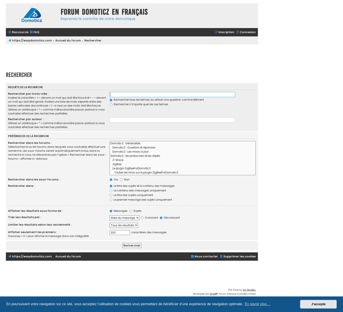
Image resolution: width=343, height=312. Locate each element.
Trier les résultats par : (24, 217)
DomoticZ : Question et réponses (182, 148)
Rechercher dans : (21, 186)
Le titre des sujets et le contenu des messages (142, 186)
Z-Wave (182, 160)
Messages (119, 211)
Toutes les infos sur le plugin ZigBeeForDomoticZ (182, 173)
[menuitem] (34, 32)
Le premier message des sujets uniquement (141, 199)
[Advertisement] (132, 56)
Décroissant (170, 217)
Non (125, 179)
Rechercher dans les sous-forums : (34, 179)
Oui (114, 179)
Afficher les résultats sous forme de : (35, 211)
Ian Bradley (249, 290)
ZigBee (182, 164)
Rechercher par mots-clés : (28, 94)
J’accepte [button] (318, 304)
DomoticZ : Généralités (182, 143)
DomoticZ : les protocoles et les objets (182, 156)
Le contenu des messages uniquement (138, 190)
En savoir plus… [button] (257, 304)
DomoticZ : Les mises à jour (182, 152)
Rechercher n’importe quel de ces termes (139, 104)
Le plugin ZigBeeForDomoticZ (182, 168)
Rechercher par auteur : (25, 119)
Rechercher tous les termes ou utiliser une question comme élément (157, 100)
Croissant (149, 217)
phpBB (213, 294)
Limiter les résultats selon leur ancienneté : (39, 224)
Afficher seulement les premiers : (32, 232)
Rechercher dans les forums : (29, 143)
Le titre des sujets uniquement (131, 195)
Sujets (135, 211)
